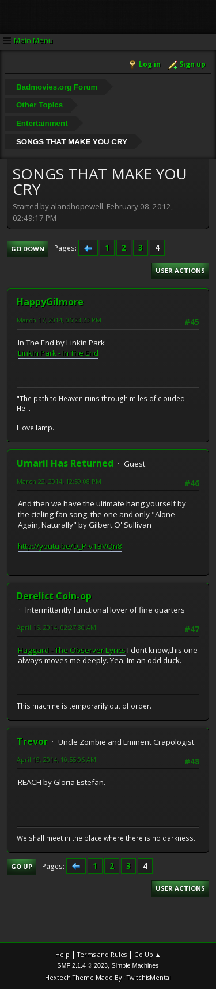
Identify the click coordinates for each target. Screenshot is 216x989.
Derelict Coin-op (54, 596)
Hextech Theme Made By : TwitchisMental (108, 977)
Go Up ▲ (147, 954)
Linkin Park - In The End (58, 353)
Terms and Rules (102, 954)
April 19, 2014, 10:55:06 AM (56, 759)
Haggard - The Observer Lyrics (72, 650)
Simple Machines (135, 965)
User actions (180, 270)
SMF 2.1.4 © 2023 (82, 965)
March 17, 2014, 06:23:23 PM (59, 319)
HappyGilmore (50, 301)
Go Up (21, 866)
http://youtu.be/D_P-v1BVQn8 (70, 546)
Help (62, 954)
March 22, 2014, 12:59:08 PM (59, 481)
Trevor (32, 741)
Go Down (27, 248)
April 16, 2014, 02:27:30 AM (56, 627)
